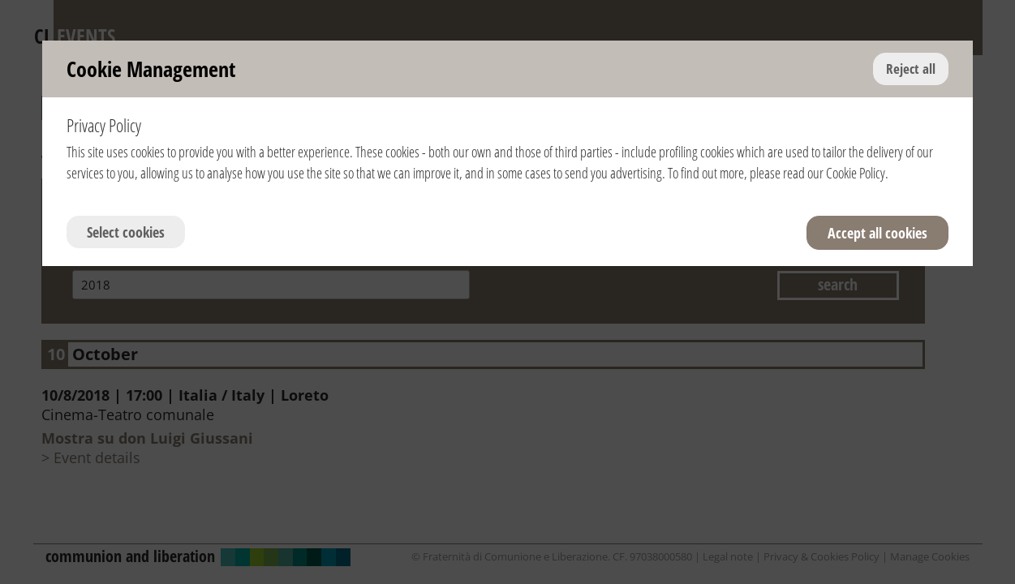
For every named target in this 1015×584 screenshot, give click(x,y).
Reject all (910, 68)
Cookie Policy (855, 172)
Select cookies (126, 232)
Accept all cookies (877, 233)
